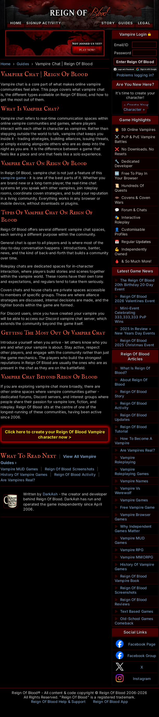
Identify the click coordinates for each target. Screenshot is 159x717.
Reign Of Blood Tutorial (131, 428)
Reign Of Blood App (110, 701)
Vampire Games (131, 500)
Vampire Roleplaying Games (132, 471)
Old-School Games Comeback (134, 620)
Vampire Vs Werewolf (127, 490)
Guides (125, 23)
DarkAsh (50, 494)
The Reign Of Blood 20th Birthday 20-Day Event (135, 284)
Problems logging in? (135, 75)
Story (108, 23)
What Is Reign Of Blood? (132, 370)
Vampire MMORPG (134, 557)
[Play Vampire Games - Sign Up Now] (55, 55)
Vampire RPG (129, 550)
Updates (143, 241)
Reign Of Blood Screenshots (70, 469)
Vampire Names (131, 481)
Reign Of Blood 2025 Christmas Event (134, 342)
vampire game (13, 177)
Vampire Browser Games (132, 516)
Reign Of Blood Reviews (131, 601)
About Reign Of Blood (131, 382)
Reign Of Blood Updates (131, 417)
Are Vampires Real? (18, 480)
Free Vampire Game (135, 507)
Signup (33, 23)
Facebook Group (141, 655)
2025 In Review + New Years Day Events (135, 330)
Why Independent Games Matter (133, 528)
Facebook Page (142, 644)
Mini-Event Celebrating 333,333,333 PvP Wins (130, 315)
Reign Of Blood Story (131, 393)
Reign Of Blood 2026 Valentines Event (135, 298)
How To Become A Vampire (133, 440)
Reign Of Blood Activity (75, 474)
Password (122, 53)
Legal (144, 23)
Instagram (142, 678)
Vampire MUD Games (19, 469)
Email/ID (121, 44)
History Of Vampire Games (24, 474)
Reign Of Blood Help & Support (58, 701)
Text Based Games (134, 611)
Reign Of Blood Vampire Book (131, 578)
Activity (52, 23)
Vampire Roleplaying (125, 459)
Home (16, 23)
